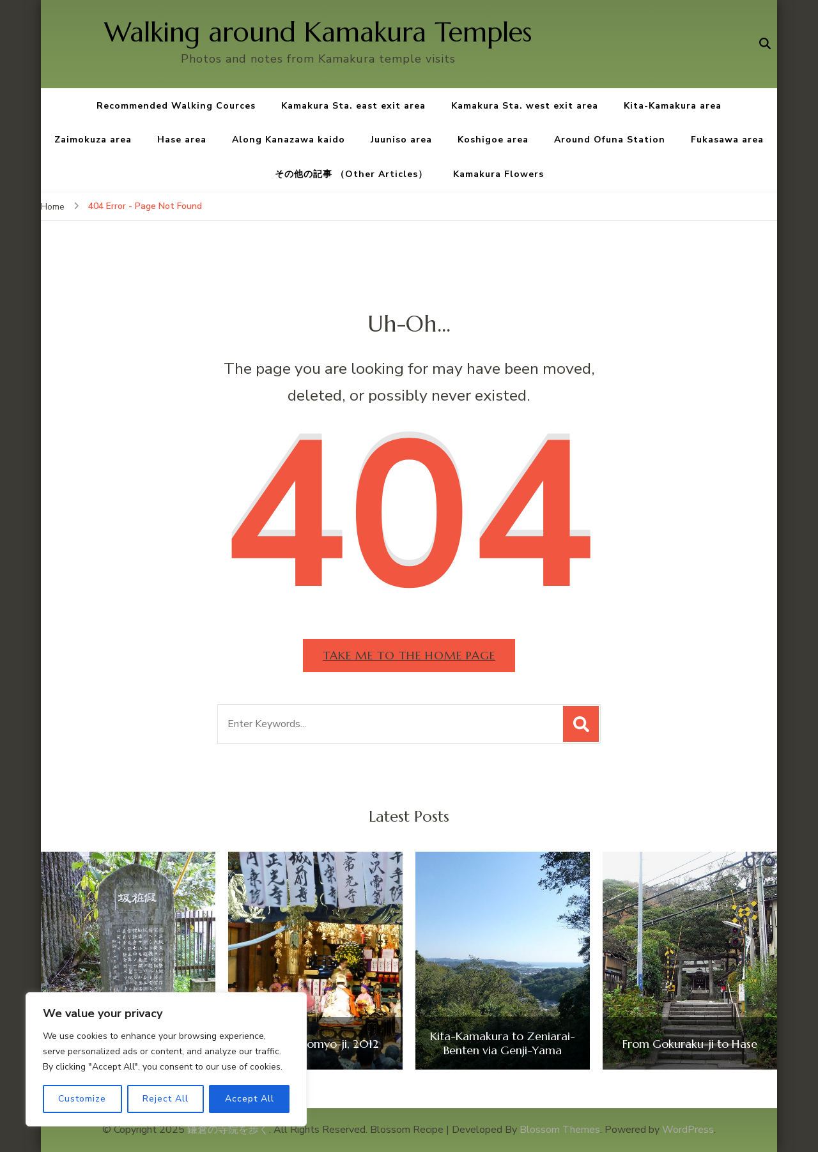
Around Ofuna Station (609, 140)
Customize (82, 1099)
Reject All (166, 1099)
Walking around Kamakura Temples (318, 32)
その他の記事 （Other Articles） (351, 174)
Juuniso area (401, 140)
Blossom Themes (560, 1130)
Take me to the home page (409, 655)
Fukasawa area (727, 140)
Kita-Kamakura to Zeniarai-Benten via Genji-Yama (502, 1043)
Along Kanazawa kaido (288, 140)
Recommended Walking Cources (176, 106)
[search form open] (765, 44)
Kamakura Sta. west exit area (524, 106)
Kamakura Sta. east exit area (353, 106)
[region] (166, 1059)
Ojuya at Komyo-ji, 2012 (315, 1044)
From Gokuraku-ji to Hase (689, 1044)
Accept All (249, 1099)
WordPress (688, 1130)
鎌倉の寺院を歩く (228, 1130)
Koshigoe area (493, 140)
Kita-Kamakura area (673, 106)
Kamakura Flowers (498, 174)
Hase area (181, 140)
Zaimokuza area (93, 140)
